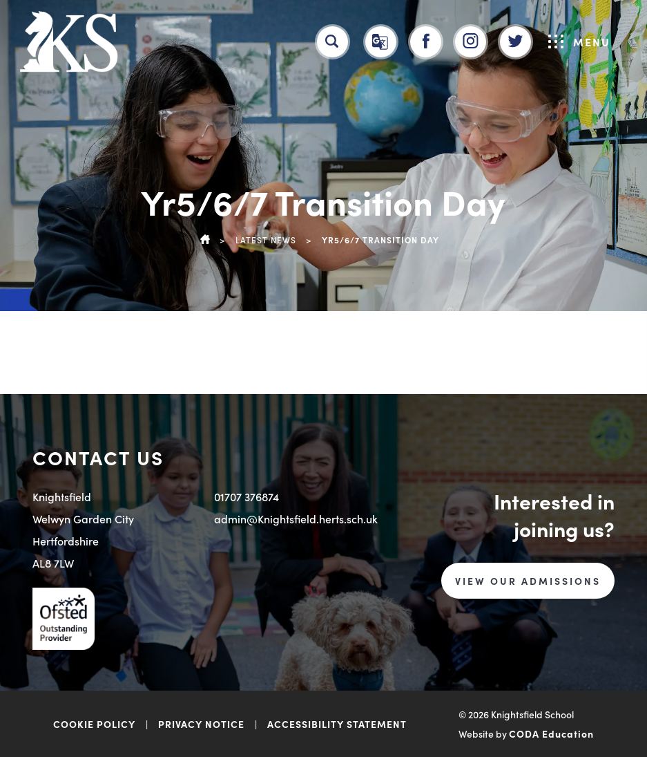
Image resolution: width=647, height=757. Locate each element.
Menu (579, 41)
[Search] (332, 41)
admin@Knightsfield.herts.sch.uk (296, 518)
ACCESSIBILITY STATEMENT (337, 724)
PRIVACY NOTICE (201, 724)
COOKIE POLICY (94, 724)
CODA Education (551, 733)
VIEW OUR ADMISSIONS (528, 581)
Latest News (265, 239)
